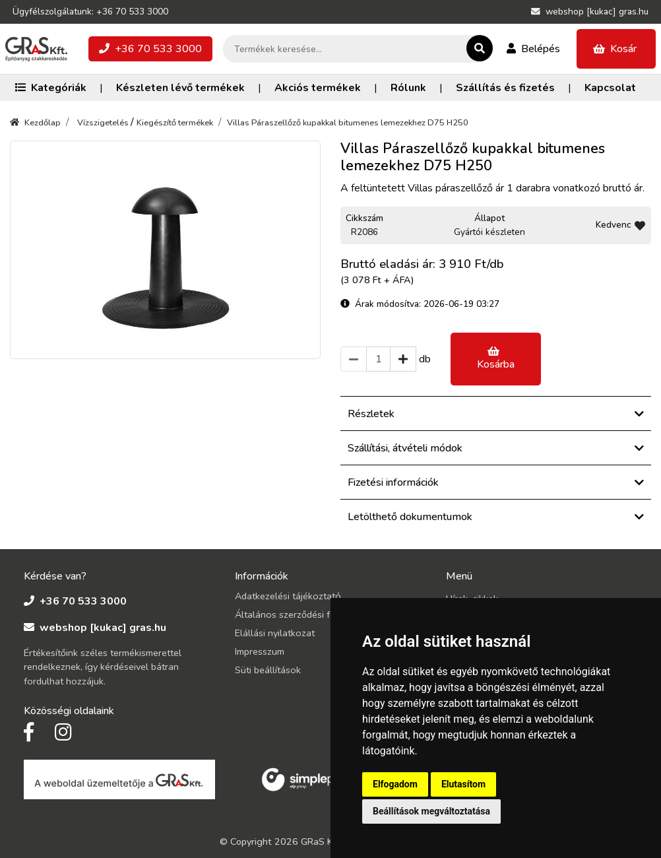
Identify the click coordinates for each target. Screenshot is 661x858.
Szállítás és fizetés (505, 88)
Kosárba (496, 359)
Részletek (496, 414)
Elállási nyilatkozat (275, 633)
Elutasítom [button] (463, 784)
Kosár (615, 49)
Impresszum (259, 651)
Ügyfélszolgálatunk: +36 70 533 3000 (90, 11)
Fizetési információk (496, 482)
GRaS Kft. (321, 841)
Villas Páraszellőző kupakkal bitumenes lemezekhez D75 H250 (347, 123)
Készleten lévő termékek (180, 88)
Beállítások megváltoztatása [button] (431, 811)
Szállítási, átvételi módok (496, 448)
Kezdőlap (35, 123)
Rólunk (408, 88)
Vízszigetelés (104, 123)
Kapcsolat (610, 88)
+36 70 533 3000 (150, 49)
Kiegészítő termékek (175, 123)
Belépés (533, 49)
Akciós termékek (317, 88)
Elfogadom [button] (395, 784)
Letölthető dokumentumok (496, 517)
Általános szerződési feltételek (301, 614)
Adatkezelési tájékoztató (288, 596)
